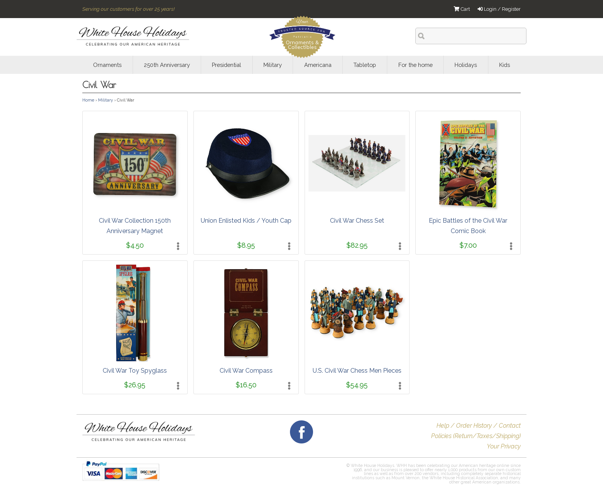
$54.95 (357, 385)
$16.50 (246, 385)
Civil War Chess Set (357, 220)
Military (105, 100)
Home (88, 100)
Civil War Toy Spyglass (135, 370)
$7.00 (468, 245)
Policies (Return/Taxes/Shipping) (476, 436)
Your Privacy (504, 446)
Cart (462, 9)
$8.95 (246, 245)
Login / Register (499, 9)
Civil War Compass (246, 370)
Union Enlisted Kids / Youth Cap (246, 220)
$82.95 (357, 245)
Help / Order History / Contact (478, 425)
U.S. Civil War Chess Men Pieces (357, 370)
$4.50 (135, 245)
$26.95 (134, 385)
